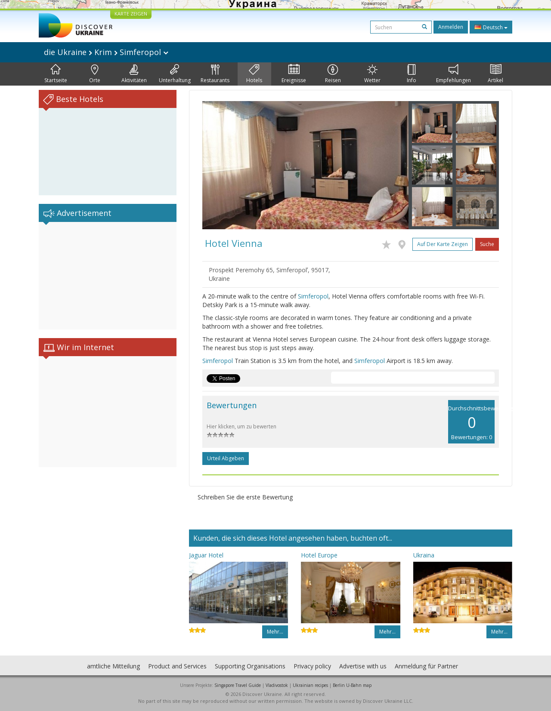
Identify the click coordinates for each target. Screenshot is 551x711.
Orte (94, 74)
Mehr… (275, 631)
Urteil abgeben (225, 458)
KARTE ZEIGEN (131, 13)
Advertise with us (363, 666)
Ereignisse (294, 74)
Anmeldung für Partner (426, 666)
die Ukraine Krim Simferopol (106, 52)
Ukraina (423, 555)
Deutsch (491, 27)
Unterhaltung (175, 74)
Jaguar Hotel (206, 555)
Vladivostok (277, 685)
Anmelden (450, 27)
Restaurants (215, 74)
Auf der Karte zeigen (442, 244)
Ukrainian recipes (310, 685)
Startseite (55, 74)
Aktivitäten (134, 74)
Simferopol (313, 296)
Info (411, 74)
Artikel (495, 74)
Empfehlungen (453, 74)
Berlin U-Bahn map (352, 685)
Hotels (254, 74)
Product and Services (177, 666)
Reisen (333, 74)
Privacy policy (312, 666)
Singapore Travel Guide (237, 685)
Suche (487, 244)
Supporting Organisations (250, 666)
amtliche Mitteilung (113, 666)
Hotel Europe (319, 555)
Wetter (372, 74)
